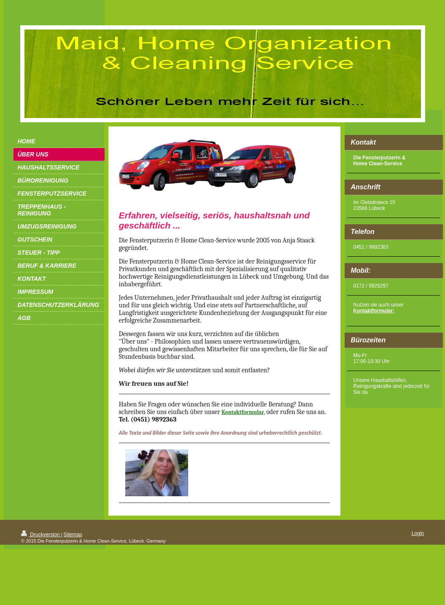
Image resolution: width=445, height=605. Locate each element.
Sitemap (73, 535)
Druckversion (41, 535)
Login (418, 533)
